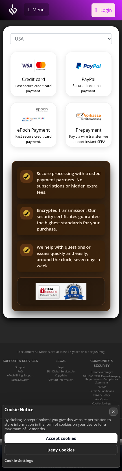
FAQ (20, 371)
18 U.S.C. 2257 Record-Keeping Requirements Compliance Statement (101, 379)
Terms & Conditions (102, 391)
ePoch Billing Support (20, 375)
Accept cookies (61, 438)
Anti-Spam (101, 399)
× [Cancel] (113, 411)
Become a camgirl (101, 372)
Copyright (61, 375)
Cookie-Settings (101, 403)
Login (103, 10)
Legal (61, 367)
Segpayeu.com (20, 380)
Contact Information (61, 380)
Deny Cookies (61, 450)
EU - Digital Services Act (61, 371)
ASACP (102, 387)
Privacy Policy (101, 395)
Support (20, 367)
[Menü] (36, 9)
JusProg (98, 351)
